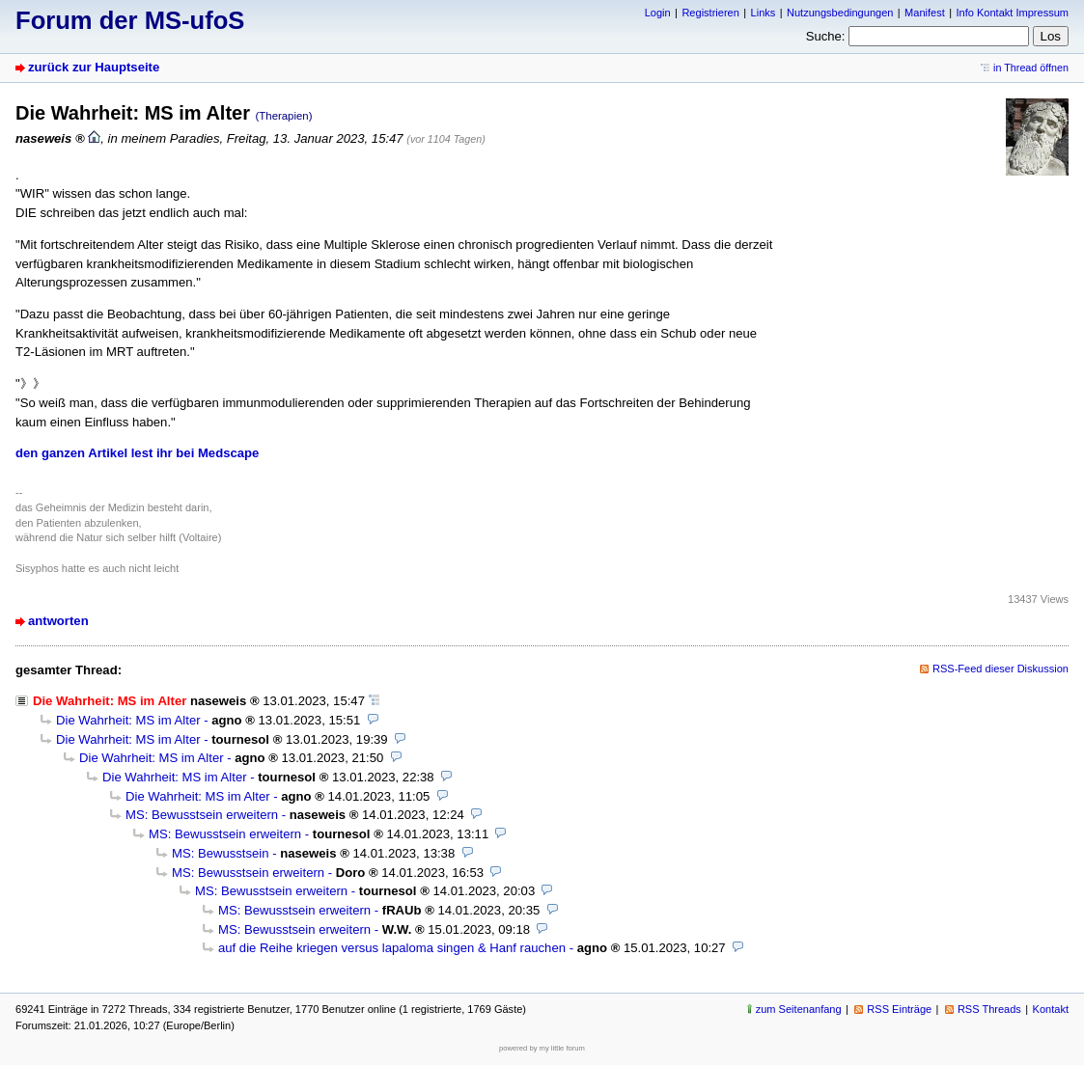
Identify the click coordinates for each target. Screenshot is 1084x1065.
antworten (58, 621)
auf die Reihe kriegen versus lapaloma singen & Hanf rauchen (392, 948)
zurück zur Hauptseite (93, 67)
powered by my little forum (542, 1048)
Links (763, 12)
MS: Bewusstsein (220, 853)
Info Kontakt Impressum (1013, 12)
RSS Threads (989, 1009)
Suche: (826, 36)
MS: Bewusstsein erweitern (201, 814)
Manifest (924, 12)
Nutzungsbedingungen (840, 12)
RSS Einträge (899, 1009)
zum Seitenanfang (799, 1009)
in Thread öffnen (1031, 67)
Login (658, 12)
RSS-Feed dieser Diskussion (1000, 668)
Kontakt (1051, 1009)
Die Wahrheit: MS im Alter (128, 720)
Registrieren (709, 12)
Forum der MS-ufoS (129, 20)
